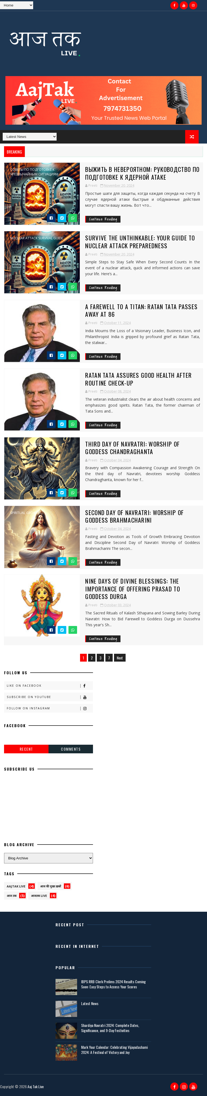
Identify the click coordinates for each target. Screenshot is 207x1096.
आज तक (11, 896)
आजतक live (39, 896)
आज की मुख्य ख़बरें (50, 886)
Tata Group (20, 375)
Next (120, 658)
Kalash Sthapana (25, 581)
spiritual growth (25, 513)
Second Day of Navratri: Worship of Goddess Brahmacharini (134, 516)
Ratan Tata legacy (26, 307)
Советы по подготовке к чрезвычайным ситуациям (34, 172)
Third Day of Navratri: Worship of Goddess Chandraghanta (132, 448)
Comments (71, 749)
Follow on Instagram (50, 708)
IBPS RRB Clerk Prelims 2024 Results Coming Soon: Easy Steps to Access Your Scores (113, 984)
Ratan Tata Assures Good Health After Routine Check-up (138, 379)
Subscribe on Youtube (50, 697)
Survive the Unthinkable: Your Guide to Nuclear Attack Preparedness (140, 241)
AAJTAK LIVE (16, 886)
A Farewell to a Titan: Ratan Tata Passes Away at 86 (141, 310)
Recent (26, 749)
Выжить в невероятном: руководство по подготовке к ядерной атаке (142, 173)
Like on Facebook (50, 686)
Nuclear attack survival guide (36, 238)
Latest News (89, 1003)
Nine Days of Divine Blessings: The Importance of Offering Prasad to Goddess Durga (132, 589)
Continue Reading (103, 219)
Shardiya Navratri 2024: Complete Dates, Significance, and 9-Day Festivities (110, 1027)
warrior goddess (25, 444)
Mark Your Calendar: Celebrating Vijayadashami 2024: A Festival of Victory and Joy (114, 1049)
